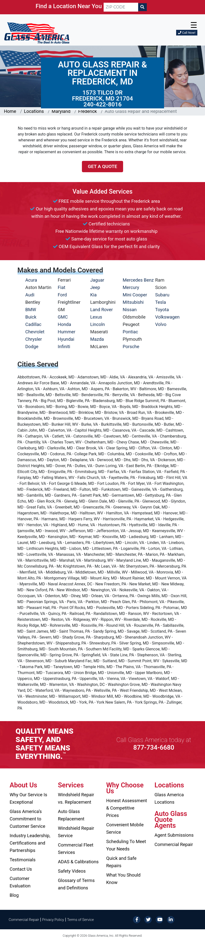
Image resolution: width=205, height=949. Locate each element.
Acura (31, 280)
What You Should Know (123, 878)
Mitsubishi (133, 302)
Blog (14, 895)
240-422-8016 (102, 104)
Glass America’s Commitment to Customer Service (27, 819)
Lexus (96, 317)
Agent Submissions (173, 835)
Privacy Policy (53, 919)
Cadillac (33, 324)
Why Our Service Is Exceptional (28, 798)
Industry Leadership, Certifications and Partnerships (30, 843)
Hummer (66, 331)
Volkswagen (167, 317)
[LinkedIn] (170, 919)
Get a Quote (102, 166)
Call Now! (186, 32)
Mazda (97, 339)
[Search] (142, 7)
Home (10, 111)
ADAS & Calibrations (78, 861)
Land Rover (101, 309)
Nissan (130, 309)
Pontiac (130, 331)
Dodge (31, 346)
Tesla (160, 302)
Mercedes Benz (138, 280)
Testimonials (23, 859)
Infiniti (64, 346)
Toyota (162, 309)
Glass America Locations (169, 798)
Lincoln (97, 324)
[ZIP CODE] (121, 7)
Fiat (61, 287)
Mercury (131, 287)
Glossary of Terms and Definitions (76, 884)
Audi (30, 294)
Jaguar (97, 280)
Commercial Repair (173, 844)
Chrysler (33, 339)
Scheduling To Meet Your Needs (126, 845)
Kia (93, 294)
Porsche (131, 346)
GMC (63, 317)
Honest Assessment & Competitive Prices (126, 808)
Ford (62, 294)
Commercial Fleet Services (75, 848)
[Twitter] (148, 919)
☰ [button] (193, 25)
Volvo (161, 324)
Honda (64, 324)
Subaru (162, 294)
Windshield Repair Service (76, 832)
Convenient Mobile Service (125, 828)
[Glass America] (37, 32)
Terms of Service (80, 919)
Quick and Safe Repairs (121, 862)
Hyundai (66, 339)
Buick (31, 317)
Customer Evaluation (20, 882)
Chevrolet (34, 331)
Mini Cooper (135, 294)
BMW (30, 309)
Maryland (61, 111)
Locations (34, 111)
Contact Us (21, 869)
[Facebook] (136, 919)
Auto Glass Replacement (71, 815)
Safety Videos (72, 871)
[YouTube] (159, 919)
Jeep (95, 287)
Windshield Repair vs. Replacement (76, 798)
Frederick (87, 111)
